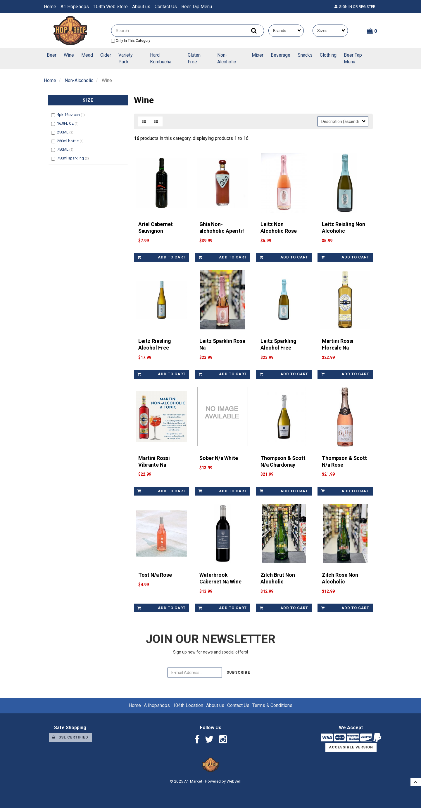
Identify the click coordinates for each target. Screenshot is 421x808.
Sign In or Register (354, 6)
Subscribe (238, 672)
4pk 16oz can (69, 114)
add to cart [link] (161, 257)
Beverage (280, 55)
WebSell (234, 781)
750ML (63, 149)
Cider (105, 55)
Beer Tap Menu (196, 6)
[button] (372, 30)
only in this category (130, 41)
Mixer (257, 55)
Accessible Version (351, 747)
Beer (51, 55)
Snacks (305, 55)
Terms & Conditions (272, 705)
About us (141, 6)
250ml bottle (68, 141)
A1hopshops (157, 705)
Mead (87, 55)
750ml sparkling (71, 158)
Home (50, 6)
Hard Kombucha (160, 58)
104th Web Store (110, 6)
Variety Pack (125, 58)
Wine (69, 55)
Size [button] (88, 100)
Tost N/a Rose (155, 575)
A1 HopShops (75, 6)
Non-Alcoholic (226, 58)
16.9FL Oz (66, 123)
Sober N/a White (218, 458)
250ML (63, 132)
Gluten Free (194, 58)
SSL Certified (70, 737)
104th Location (188, 705)
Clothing (328, 55)
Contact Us (166, 6)
